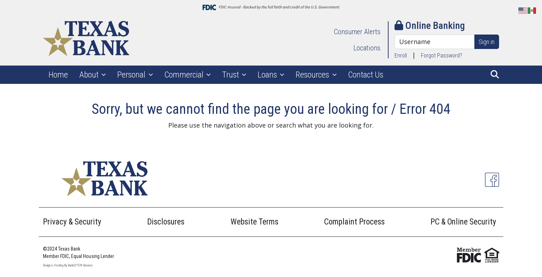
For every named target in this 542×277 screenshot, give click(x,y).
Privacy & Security (72, 222)
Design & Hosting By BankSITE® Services (68, 265)
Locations (366, 48)
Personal (132, 75)
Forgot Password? (441, 55)
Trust (231, 75)
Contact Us (365, 75)
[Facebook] (492, 180)
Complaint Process (354, 222)
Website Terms (254, 222)
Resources (313, 75)
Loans (268, 75)
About (89, 75)
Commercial (184, 75)
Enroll (401, 55)
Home (58, 75)
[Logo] (86, 40)
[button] (495, 74)
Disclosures (165, 222)
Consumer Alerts (357, 31)
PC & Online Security (463, 222)
